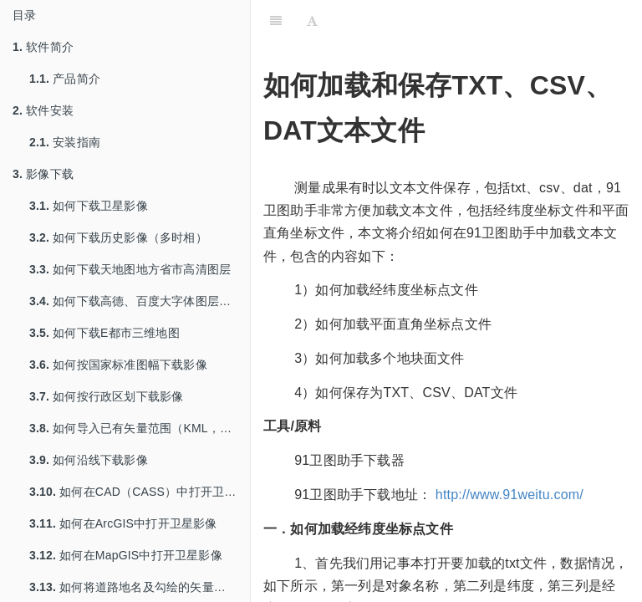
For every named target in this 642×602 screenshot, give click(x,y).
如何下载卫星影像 (88, 205)
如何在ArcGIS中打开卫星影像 (123, 523)
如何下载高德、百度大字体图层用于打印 (139, 301)
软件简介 (43, 47)
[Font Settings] (312, 21)
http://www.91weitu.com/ (509, 494)
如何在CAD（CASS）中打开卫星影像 (139, 491)
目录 (24, 15)
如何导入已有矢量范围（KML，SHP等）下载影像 (139, 428)
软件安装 (43, 110)
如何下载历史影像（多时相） (118, 237)
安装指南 (64, 142)
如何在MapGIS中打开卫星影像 (125, 555)
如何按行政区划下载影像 (106, 396)
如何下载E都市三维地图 (104, 332)
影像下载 (43, 174)
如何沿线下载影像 (88, 460)
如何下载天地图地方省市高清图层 (130, 269)
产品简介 (64, 78)
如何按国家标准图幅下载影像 (118, 364)
